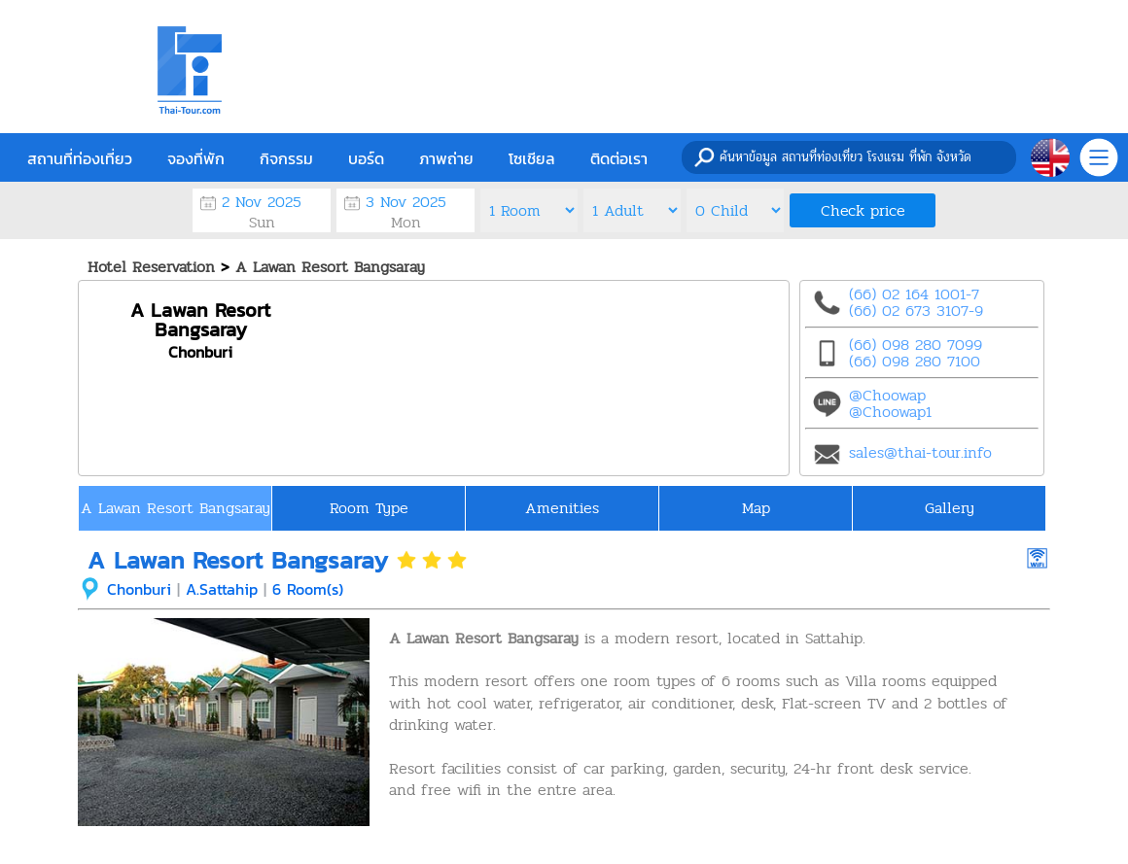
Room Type (369, 508)
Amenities (562, 508)
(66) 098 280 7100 (914, 361)
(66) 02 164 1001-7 (914, 294)
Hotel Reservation (151, 267)
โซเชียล (532, 158)
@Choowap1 (890, 411)
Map (756, 508)
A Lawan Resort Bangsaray (330, 267)
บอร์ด (366, 158)
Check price (863, 210)
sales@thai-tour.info (920, 452)
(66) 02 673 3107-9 (916, 310)
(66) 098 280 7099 (915, 344)
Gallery (949, 508)
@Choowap (887, 395)
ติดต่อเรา (619, 158)
